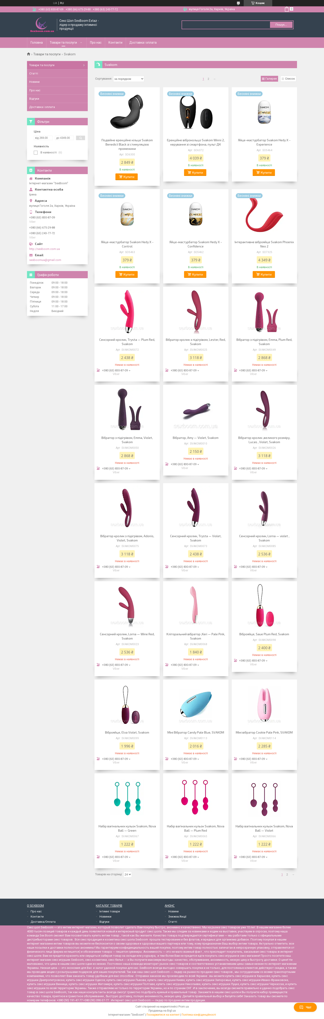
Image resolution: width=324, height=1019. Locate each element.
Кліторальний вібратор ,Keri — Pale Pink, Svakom (195, 636)
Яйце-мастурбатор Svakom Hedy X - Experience (264, 142)
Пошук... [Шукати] (281, 24)
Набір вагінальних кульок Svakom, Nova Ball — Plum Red (195, 828)
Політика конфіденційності (199, 1014)
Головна (37, 42)
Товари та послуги (63, 42)
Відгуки (34, 98)
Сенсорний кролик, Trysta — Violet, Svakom (195, 538)
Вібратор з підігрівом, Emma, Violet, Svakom (127, 440)
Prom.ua (183, 1006)
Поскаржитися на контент (163, 1014)
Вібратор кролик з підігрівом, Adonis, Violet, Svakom (127, 538)
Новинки (105, 916)
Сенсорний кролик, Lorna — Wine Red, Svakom (127, 636)
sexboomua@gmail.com (45, 260)
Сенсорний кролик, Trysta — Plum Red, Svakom (127, 342)
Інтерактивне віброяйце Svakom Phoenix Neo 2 (264, 244)
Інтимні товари (109, 911)
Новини (34, 81)
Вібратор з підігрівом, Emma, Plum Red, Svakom (264, 342)
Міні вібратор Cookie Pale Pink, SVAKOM (264, 732)
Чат (305, 1007)
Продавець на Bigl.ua (162, 1010)
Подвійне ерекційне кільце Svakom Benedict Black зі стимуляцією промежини (127, 144)
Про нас (95, 42)
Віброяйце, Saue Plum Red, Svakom (264, 634)
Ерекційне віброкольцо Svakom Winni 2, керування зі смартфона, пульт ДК (196, 142)
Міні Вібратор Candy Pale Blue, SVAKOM (195, 732)
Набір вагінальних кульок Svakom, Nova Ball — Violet (264, 828)
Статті (33, 73)
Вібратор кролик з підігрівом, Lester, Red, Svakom (196, 342)
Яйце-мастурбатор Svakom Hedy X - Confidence (195, 244)
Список (290, 78)
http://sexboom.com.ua (44, 249)
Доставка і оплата (143, 42)
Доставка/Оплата (43, 921)
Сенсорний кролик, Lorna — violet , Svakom (264, 538)
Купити (129, 177)
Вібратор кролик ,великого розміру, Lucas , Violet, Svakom (264, 440)
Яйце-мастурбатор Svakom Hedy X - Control (127, 244)
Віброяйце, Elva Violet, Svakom (127, 732)
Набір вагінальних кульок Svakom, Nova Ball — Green (127, 828)
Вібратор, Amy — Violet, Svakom (195, 438)
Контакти (115, 42)
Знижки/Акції (177, 916)
